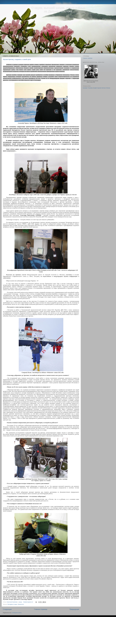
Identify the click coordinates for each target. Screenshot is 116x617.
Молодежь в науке (12, 604)
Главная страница (40, 609)
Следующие (7, 609)
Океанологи (21, 604)
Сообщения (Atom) (17, 612)
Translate (90, 88)
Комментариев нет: (28, 602)
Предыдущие (74, 609)
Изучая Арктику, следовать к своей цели (17, 59)
